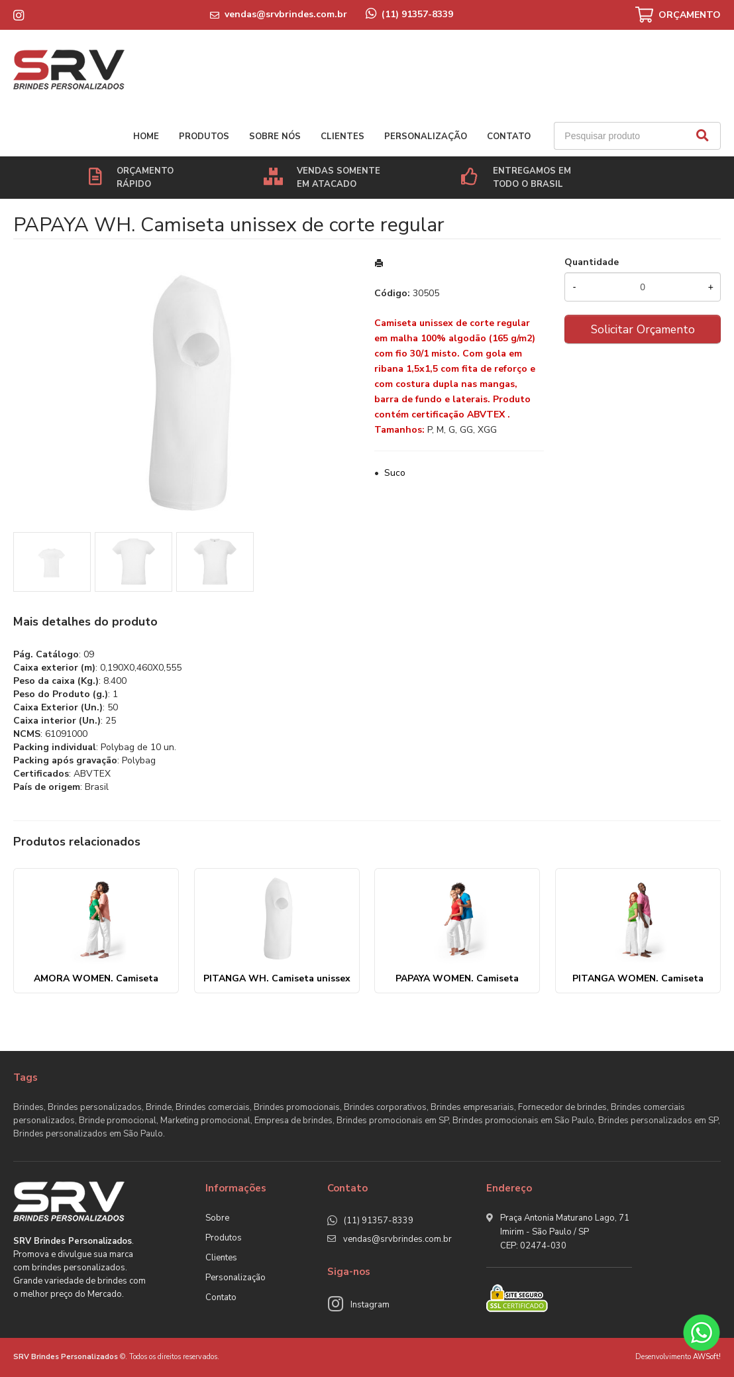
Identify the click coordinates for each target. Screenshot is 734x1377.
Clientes (342, 136)
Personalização (425, 136)
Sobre (217, 1218)
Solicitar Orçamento (643, 329)
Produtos (204, 136)
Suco (394, 473)
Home (146, 136)
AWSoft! (707, 1357)
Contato (509, 136)
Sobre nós (275, 136)
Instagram (370, 1305)
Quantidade (591, 262)
